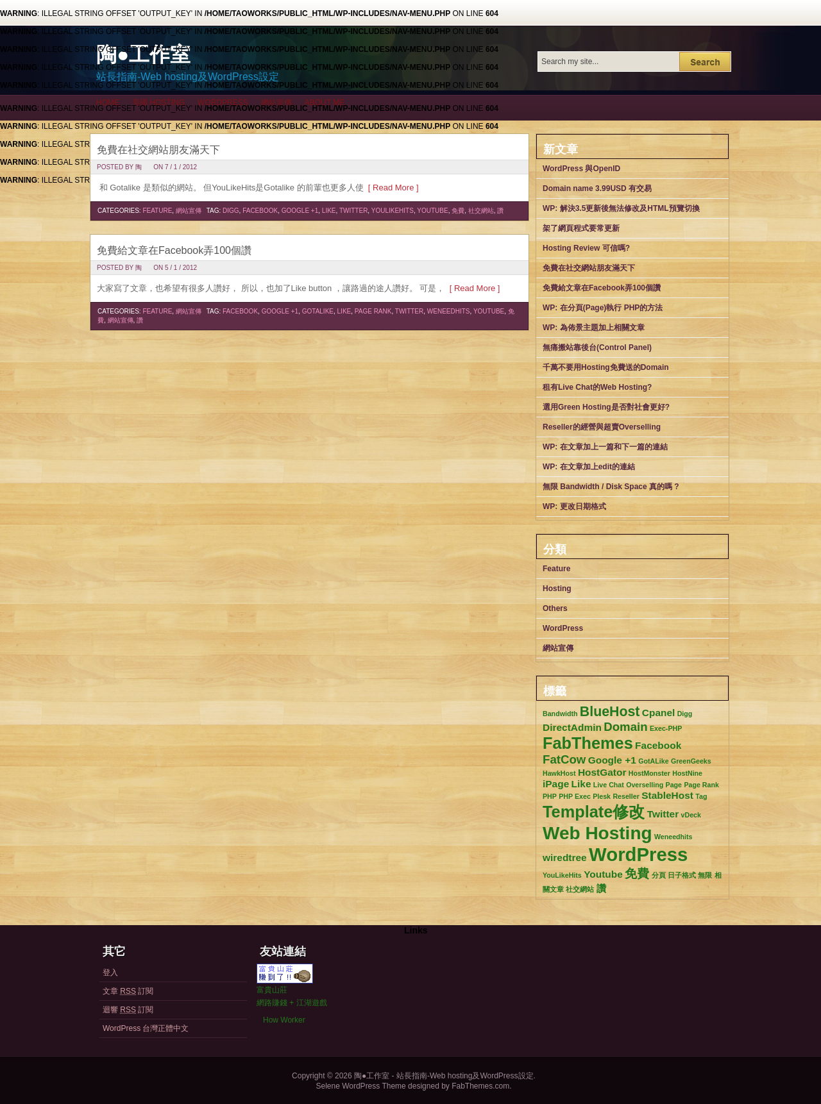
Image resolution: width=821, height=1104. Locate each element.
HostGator (602, 772)
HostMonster (649, 773)
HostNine (687, 773)
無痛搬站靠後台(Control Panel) (597, 347)
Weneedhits (448, 311)
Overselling (644, 785)
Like (329, 210)
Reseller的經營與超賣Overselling (602, 426)
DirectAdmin (572, 727)
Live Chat (608, 785)
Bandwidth (560, 713)
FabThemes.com (480, 1086)
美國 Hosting (158, 102)
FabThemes (588, 743)
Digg (231, 210)
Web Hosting (597, 833)
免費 (458, 210)
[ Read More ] (391, 187)
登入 (110, 972)
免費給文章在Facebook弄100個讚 (174, 250)
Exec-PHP (666, 728)
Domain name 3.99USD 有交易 (597, 188)
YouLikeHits (392, 210)
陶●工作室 (143, 54)
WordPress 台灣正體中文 (146, 1028)
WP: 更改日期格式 (574, 506)
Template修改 (594, 812)
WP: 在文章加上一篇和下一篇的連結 (605, 446)
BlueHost (610, 711)
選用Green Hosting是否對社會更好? (606, 407)
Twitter (353, 210)
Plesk (602, 796)
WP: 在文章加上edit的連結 (589, 466)
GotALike (318, 311)
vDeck (691, 815)
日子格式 (682, 875)
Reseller (626, 796)
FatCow (564, 759)
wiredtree (565, 857)
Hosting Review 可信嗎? (586, 248)
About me (324, 102)
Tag (701, 796)
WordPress (223, 102)
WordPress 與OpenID (581, 168)
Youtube (432, 210)
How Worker (284, 1020)
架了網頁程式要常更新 (581, 228)
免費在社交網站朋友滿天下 (158, 149)
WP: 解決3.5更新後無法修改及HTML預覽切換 (621, 208)
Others (555, 608)
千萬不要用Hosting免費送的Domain (606, 367)
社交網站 (481, 210)
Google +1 (300, 210)
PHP (550, 796)
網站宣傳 (276, 102)
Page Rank (373, 311)
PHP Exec (575, 796)
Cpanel (658, 712)
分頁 (659, 875)
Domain (625, 726)
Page (674, 785)
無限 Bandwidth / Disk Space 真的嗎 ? (611, 486)
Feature (157, 210)
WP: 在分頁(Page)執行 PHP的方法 (603, 307)
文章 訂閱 (128, 991)
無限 (705, 875)
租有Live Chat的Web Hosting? (597, 387)
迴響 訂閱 (128, 1009)
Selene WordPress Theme (360, 1086)
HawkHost (559, 773)
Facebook (260, 210)
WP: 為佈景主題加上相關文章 (594, 327)
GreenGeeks (691, 761)
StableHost (667, 795)
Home (107, 102)
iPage (556, 783)
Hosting (557, 588)
